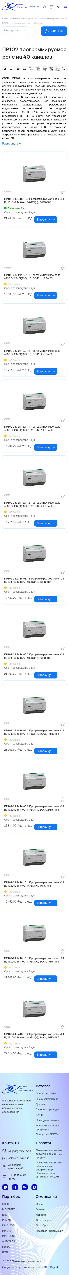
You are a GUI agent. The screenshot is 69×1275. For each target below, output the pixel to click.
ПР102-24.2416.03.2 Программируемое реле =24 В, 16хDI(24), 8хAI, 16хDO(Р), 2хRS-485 (34, 656)
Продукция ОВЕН (46, 1094)
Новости (41, 1215)
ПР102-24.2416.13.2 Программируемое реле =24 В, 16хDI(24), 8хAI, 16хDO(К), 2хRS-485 (34, 201)
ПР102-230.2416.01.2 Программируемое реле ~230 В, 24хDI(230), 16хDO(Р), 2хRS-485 (32, 353)
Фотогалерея (43, 1220)
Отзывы (40, 1209)
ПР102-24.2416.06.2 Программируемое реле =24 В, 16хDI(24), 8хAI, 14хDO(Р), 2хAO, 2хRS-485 (34, 808)
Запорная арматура (47, 1109)
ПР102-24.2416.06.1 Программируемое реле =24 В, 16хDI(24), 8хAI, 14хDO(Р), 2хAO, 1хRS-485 (34, 732)
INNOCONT (8, 1236)
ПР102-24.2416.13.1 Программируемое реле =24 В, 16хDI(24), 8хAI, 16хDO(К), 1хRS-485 (34, 884)
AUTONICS (8, 1241)
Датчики (41, 1104)
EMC (5, 1215)
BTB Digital (51, 1267)
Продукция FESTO (47, 1134)
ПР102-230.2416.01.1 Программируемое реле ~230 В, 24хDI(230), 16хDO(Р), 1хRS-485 (32, 277)
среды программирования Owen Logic (41, 131)
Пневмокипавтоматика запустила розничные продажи (49, 1154)
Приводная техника (47, 1120)
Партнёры (42, 1225)
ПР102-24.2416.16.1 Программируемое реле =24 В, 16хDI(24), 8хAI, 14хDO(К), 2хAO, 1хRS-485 (34, 960)
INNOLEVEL (9, 1225)
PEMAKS (7, 1220)
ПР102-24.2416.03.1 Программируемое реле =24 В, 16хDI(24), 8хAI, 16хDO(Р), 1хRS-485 (34, 580)
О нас (39, 1204)
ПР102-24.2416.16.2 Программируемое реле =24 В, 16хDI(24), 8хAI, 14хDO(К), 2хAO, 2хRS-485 (34, 1036)
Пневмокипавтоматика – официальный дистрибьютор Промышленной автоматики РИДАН (50, 1170)
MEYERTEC (8, 1209)
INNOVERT (8, 1231)
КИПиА (40, 1115)
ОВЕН (5, 1204)
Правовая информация (49, 1231)
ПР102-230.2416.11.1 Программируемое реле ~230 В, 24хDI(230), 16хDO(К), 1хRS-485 (32, 428)
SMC (5, 1252)
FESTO (6, 1247)
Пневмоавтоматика (47, 1099)
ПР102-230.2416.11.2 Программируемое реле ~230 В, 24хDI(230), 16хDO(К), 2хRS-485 (32, 505)
